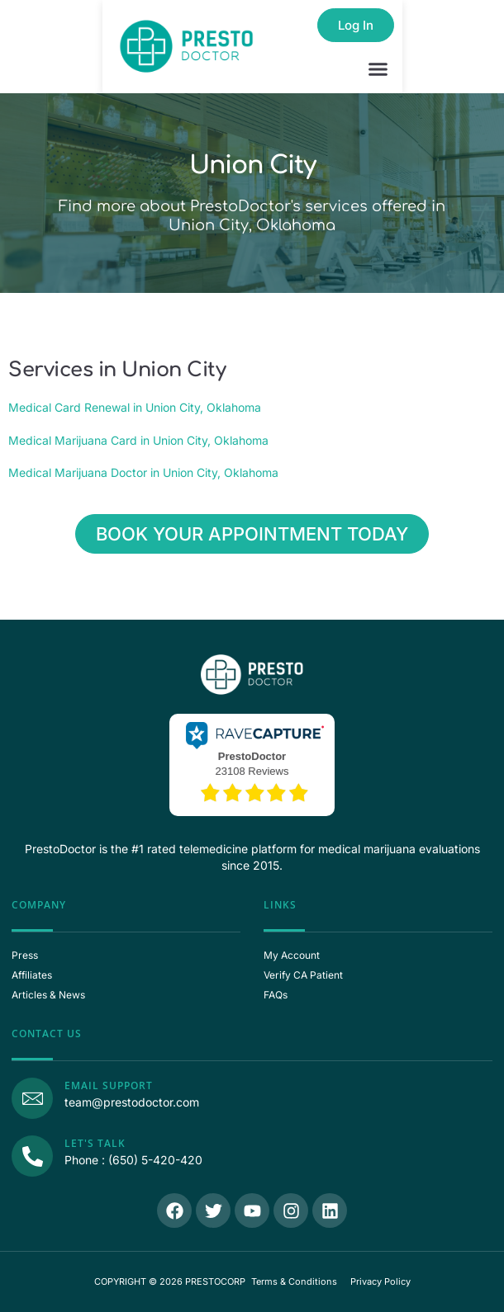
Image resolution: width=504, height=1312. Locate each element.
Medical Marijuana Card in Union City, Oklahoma (138, 440)
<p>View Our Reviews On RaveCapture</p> (252, 763)
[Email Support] (32, 1098)
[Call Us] (32, 1156)
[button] (378, 69)
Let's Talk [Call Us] (95, 1143)
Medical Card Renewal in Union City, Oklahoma (134, 407)
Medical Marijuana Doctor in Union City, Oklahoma (143, 472)
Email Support (108, 1085)
